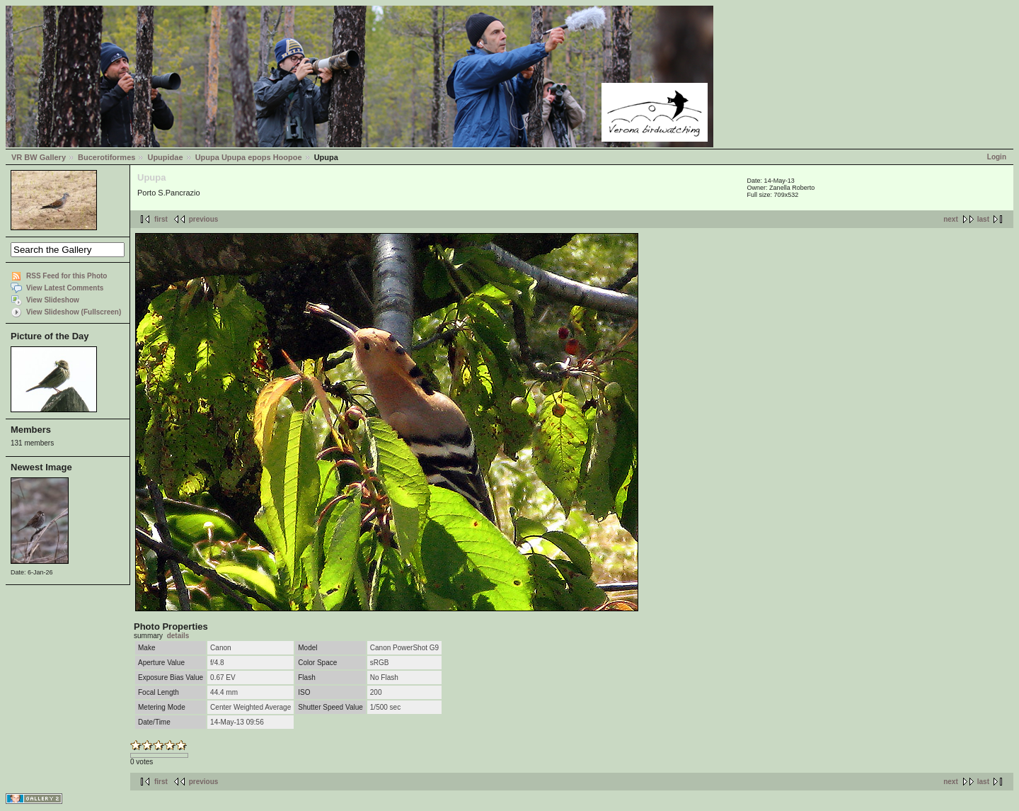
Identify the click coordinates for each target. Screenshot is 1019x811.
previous (204, 219)
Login (996, 157)
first (161, 219)
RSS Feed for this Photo (66, 276)
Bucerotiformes (106, 157)
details (178, 636)
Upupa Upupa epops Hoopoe (248, 157)
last (983, 219)
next (950, 219)
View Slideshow (52, 300)
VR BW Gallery (38, 157)
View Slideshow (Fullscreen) (73, 312)
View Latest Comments (64, 288)
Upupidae (165, 157)
